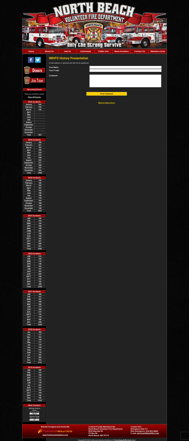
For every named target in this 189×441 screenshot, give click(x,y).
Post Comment (106, 94)
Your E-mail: (54, 70)
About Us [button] (49, 51)
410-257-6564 (152, 431)
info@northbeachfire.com (148, 433)
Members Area (158, 51)
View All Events (34, 97)
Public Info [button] (103, 51)
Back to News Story (106, 103)
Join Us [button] (67, 51)
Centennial (85, 51)
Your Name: (54, 67)
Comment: (53, 76)
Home (31, 51)
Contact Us (139, 51)
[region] (94, 51)
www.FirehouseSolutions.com (55, 435)
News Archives (122, 51)
